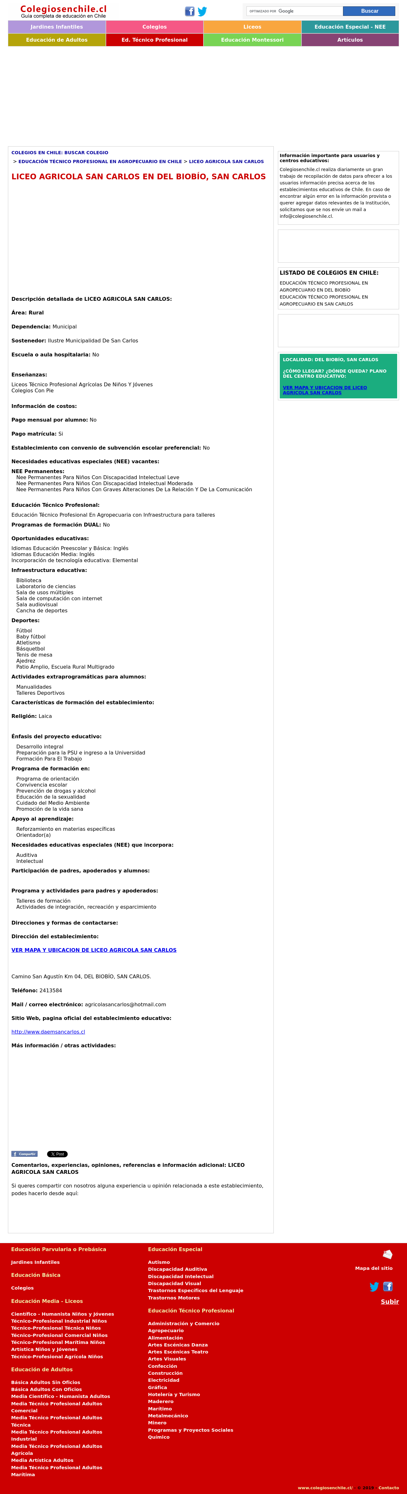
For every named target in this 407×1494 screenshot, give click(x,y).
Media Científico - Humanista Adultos (60, 1396)
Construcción (165, 1373)
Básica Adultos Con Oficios (46, 1389)
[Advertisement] (199, 94)
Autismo (159, 1262)
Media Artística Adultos (42, 1460)
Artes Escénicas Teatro (178, 1352)
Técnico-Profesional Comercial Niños (59, 1335)
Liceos (252, 27)
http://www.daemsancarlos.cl (48, 1032)
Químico (159, 1437)
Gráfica (157, 1387)
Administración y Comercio (184, 1323)
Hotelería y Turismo (174, 1394)
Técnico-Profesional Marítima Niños (58, 1342)
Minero (157, 1423)
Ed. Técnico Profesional (154, 40)
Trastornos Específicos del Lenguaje (196, 1290)
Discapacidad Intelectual (181, 1276)
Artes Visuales (167, 1359)
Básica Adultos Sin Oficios (45, 1382)
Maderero (161, 1401)
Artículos (350, 40)
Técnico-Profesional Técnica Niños (56, 1328)
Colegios (154, 27)
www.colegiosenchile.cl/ (325, 1487)
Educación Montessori (252, 40)
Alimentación (165, 1338)
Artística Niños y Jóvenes (44, 1349)
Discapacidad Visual (174, 1283)
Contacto (388, 1487)
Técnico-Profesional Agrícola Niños (57, 1357)
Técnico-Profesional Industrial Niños (59, 1321)
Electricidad (164, 1380)
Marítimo (160, 1409)
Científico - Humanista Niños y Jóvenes (62, 1314)
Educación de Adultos (57, 40)
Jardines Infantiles (57, 27)
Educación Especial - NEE (350, 27)
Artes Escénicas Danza (178, 1345)
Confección (162, 1366)
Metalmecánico (168, 1416)
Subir (390, 1301)
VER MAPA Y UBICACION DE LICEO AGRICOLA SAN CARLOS (94, 950)
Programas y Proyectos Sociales (190, 1430)
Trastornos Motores (174, 1298)
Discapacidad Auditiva (177, 1269)
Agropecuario (166, 1330)
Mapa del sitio (374, 1268)
